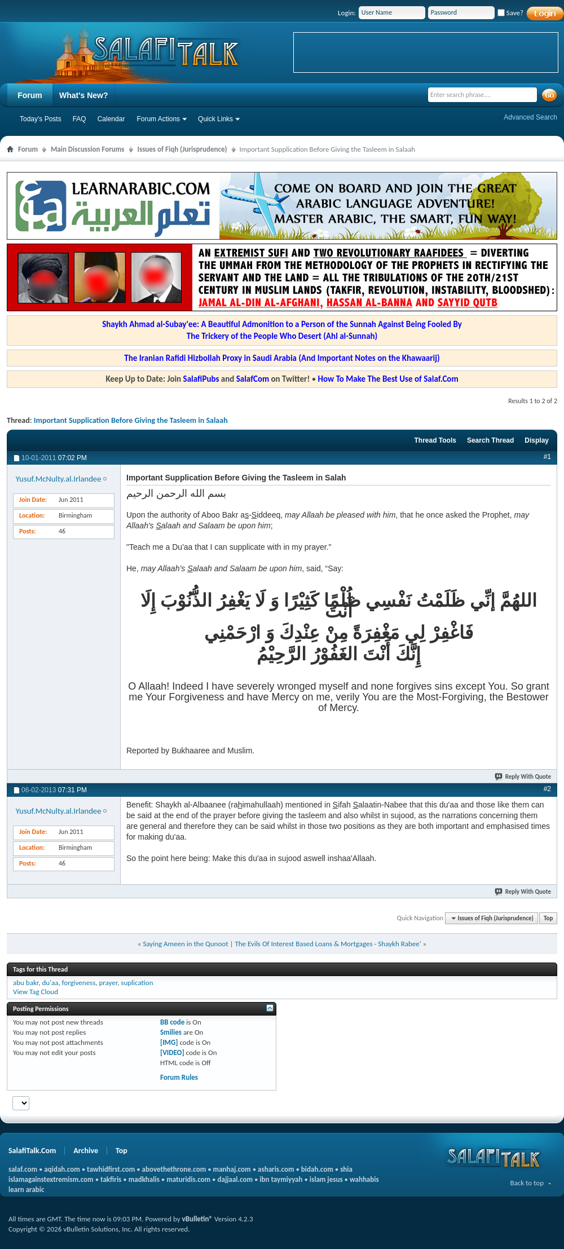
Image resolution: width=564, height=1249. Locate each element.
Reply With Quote (523, 776)
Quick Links (215, 119)
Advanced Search (530, 117)
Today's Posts (40, 119)
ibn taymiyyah (280, 1179)
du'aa (50, 982)
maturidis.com (188, 1179)
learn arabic (26, 1189)
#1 (547, 457)
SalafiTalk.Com (32, 1150)
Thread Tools (435, 440)
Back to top (527, 1183)
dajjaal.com (235, 1179)
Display (537, 440)
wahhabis (364, 1179)
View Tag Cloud (35, 991)
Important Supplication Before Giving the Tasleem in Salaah (131, 420)
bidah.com (317, 1169)
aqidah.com (62, 1169)
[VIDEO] (172, 1052)
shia (346, 1169)
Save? (510, 12)
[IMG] (169, 1042)
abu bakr (25, 982)
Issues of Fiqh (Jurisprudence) (182, 149)
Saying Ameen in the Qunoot (185, 943)
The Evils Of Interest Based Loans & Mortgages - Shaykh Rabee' (328, 943)
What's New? (83, 95)
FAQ (79, 119)
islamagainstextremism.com (51, 1179)
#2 (547, 789)
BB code (172, 1022)
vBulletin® (197, 1219)
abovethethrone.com (174, 1169)
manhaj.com (232, 1169)
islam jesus (326, 1179)
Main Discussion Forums (88, 149)
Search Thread (490, 440)
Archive (85, 1150)
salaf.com (22, 1169)
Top (548, 918)
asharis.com (276, 1169)
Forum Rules (179, 1077)
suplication (137, 982)
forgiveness (79, 982)
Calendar (111, 119)
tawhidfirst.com (111, 1169)
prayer (108, 982)
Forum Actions (158, 119)
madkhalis (144, 1179)
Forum (29, 95)
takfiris (110, 1179)
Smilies (171, 1032)
